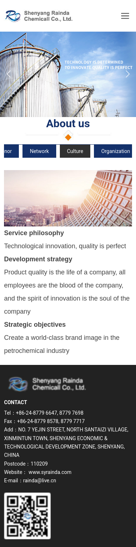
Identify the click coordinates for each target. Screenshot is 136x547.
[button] (127, 74)
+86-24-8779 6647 (36, 413)
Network (39, 151)
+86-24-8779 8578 (37, 421)
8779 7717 (73, 421)
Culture (75, 151)
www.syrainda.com (50, 472)
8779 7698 (71, 413)
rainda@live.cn (39, 480)
